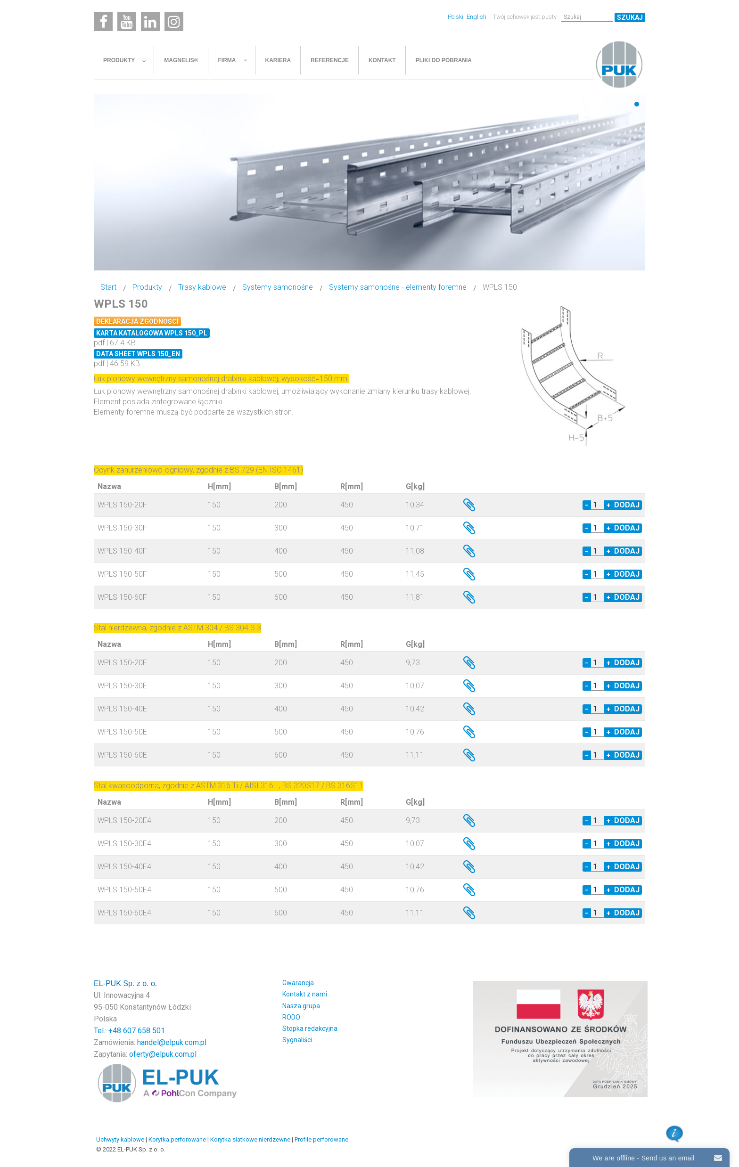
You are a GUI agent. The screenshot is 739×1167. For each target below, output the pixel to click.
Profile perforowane (321, 1139)
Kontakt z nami (304, 994)
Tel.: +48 (108, 1030)
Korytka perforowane (177, 1139)
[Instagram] (173, 21)
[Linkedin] (150, 21)
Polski (456, 16)
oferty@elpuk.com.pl (163, 1054)
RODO (291, 1017)
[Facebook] (103, 21)
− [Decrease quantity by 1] (587, 505)
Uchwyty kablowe (120, 1139)
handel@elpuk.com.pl (171, 1042)
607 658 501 (144, 1030)
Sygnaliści (297, 1040)
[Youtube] (126, 21)
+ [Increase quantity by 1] (608, 505)
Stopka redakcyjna (309, 1028)
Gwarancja (298, 983)
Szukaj (630, 17)
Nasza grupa (301, 1006)
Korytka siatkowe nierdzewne (250, 1139)
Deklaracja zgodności (137, 321)
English (476, 16)
